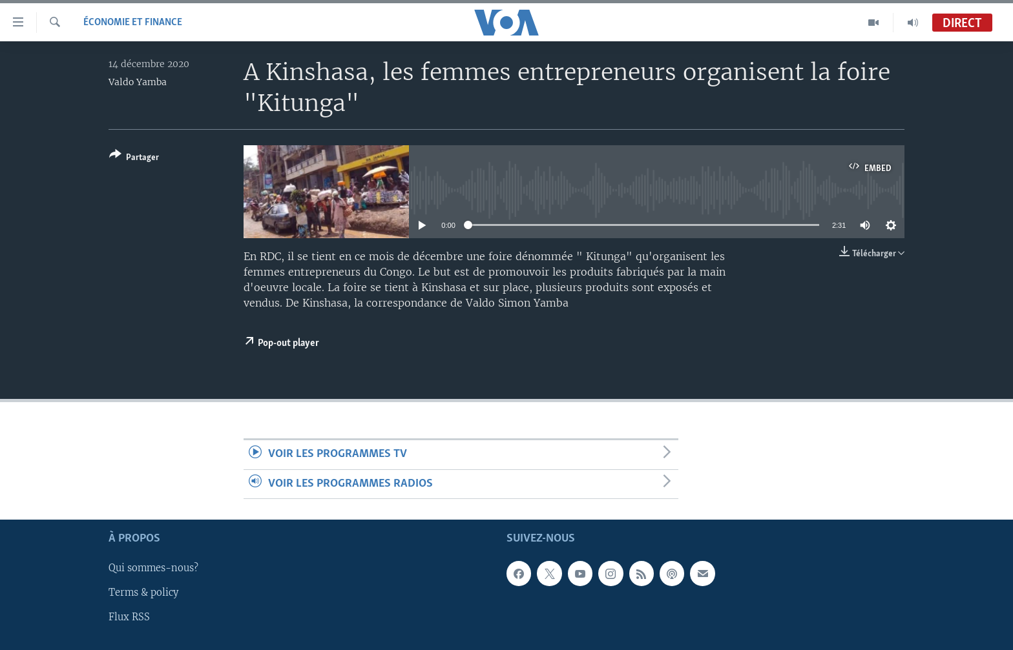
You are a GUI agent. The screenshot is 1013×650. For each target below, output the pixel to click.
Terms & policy (143, 592)
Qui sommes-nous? (153, 568)
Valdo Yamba (138, 82)
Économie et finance (132, 22)
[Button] (134, 158)
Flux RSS (129, 617)
